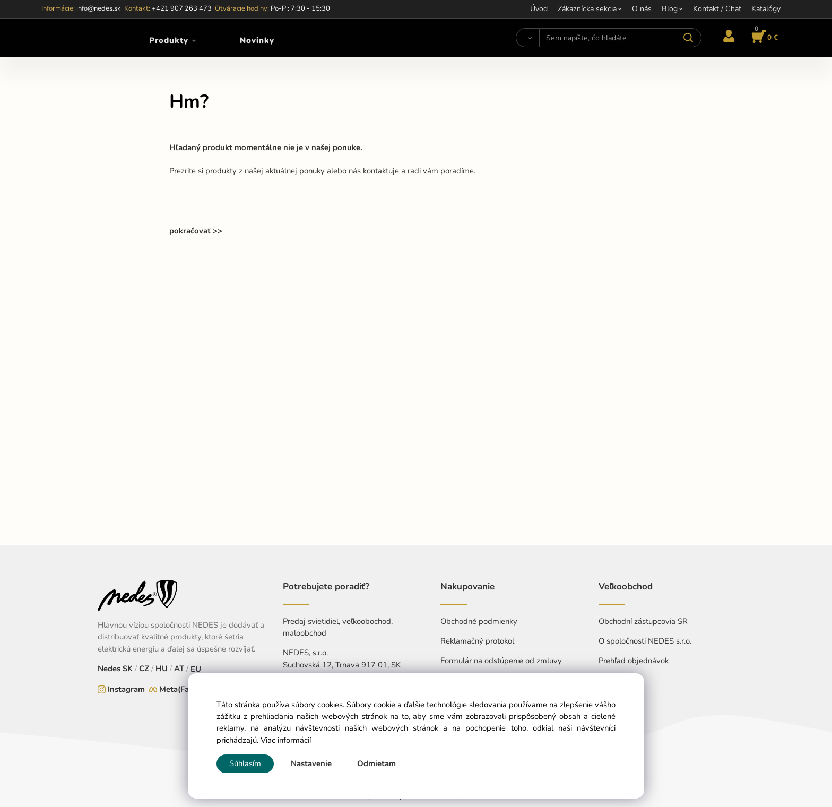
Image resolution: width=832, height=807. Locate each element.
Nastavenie (311, 763)
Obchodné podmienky (478, 621)
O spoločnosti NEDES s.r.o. (645, 641)
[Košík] (763, 38)
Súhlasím (245, 763)
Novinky (257, 40)
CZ (144, 668)
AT (179, 668)
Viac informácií (286, 740)
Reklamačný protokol (477, 641)
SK (128, 668)
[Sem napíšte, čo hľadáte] (620, 37)
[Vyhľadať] (528, 37)
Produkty (168, 40)
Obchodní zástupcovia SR (643, 621)
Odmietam (376, 763)
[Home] (70, 37)
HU (161, 668)
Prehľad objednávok (634, 660)
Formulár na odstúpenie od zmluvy (501, 660)
